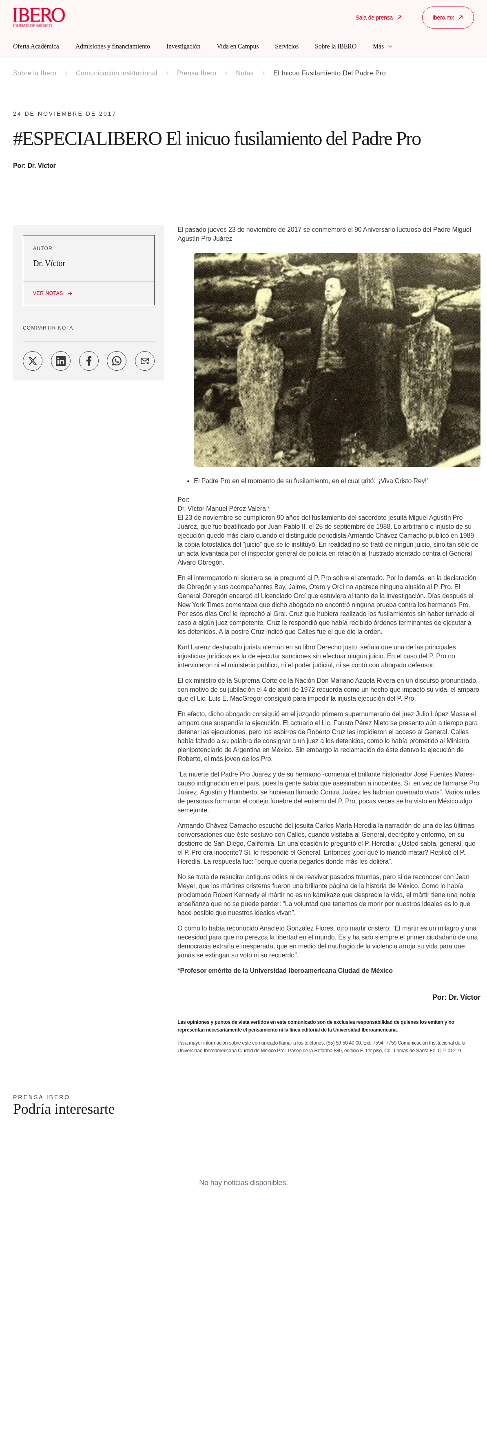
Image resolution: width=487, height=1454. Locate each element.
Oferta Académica (36, 46)
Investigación (183, 46)
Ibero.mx (448, 17)
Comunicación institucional (116, 73)
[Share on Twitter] (32, 361)
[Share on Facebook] (89, 361)
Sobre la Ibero (34, 73)
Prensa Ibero (196, 73)
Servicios (287, 46)
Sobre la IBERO (335, 46)
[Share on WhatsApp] (116, 361)
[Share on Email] (145, 361)
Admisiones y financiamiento (112, 46)
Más (383, 46)
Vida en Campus (238, 46)
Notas (245, 73)
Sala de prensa (379, 17)
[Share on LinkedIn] (61, 361)
